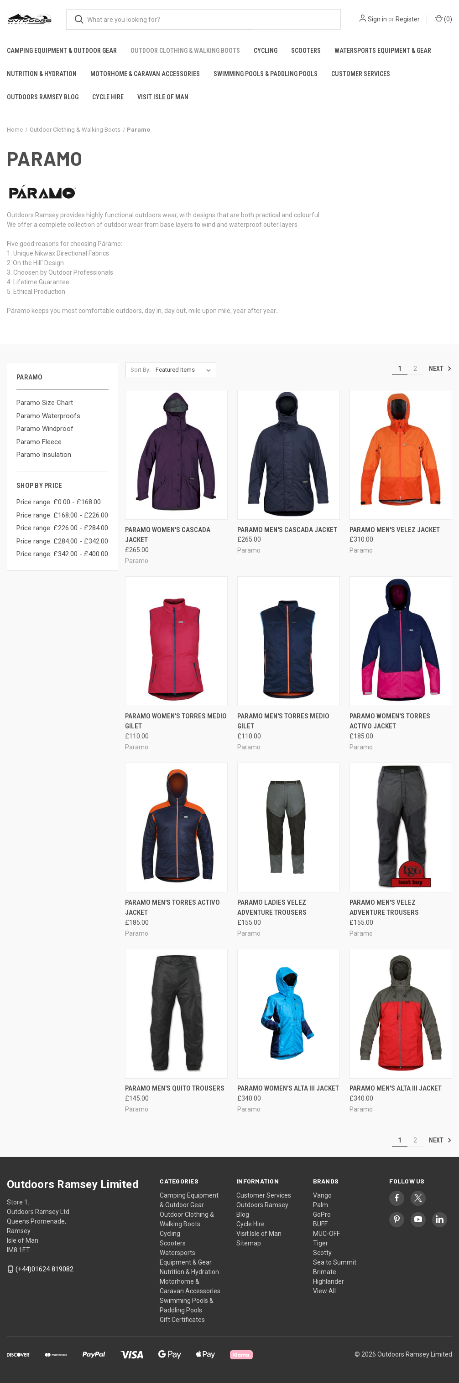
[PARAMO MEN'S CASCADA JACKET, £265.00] (288, 455)
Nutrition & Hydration (42, 73)
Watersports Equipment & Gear (382, 50)
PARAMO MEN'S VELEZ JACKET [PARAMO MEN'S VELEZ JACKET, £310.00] (394, 530)
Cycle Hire (108, 97)
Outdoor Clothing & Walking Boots (185, 50)
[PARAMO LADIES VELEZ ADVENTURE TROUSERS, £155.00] (288, 827)
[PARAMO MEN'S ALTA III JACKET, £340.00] (400, 1014)
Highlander (328, 1281)
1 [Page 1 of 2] (400, 368)
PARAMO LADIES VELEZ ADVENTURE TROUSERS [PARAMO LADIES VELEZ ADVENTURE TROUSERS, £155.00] (272, 907)
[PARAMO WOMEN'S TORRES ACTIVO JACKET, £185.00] (400, 641)
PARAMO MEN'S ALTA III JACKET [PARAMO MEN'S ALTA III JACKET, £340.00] (395, 1088)
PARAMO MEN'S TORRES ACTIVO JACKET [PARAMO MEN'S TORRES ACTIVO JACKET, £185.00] (172, 907)
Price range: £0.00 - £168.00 (58, 502)
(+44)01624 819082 (44, 1269)
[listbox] (185, 370)
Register (408, 19)
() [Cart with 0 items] (443, 19)
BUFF (320, 1224)
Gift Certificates (182, 1319)
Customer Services (360, 73)
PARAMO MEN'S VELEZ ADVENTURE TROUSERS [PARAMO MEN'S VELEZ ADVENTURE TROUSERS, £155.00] (384, 907)
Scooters (306, 50)
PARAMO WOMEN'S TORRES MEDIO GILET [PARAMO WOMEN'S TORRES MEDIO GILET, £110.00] (176, 721)
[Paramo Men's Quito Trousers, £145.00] (176, 1014)
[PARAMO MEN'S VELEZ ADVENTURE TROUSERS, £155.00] (400, 827)
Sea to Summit (334, 1262)
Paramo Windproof (44, 429)
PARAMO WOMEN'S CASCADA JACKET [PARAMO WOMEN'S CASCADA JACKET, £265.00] (167, 535)
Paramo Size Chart (44, 403)
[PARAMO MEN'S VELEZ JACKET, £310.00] (400, 455)
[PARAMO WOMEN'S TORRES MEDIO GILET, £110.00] (176, 641)
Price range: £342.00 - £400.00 (62, 554)
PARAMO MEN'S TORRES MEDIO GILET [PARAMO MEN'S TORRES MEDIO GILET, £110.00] (283, 721)
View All (324, 1291)
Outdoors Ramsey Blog (42, 97)
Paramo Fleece (39, 442)
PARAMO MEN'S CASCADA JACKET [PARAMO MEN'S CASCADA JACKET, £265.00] (287, 530)
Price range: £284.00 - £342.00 (62, 541)
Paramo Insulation (43, 455)
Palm (320, 1205)
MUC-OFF (326, 1233)
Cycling (265, 50)
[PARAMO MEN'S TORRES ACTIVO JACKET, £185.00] (176, 827)
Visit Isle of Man (162, 97)
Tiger (320, 1243)
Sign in (377, 19)
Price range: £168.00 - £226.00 (62, 515)
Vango (322, 1195)
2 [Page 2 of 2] (415, 368)
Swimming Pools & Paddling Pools (266, 73)
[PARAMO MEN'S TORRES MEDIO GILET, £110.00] (288, 641)
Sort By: (140, 369)
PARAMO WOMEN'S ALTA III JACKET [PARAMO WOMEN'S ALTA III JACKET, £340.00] (288, 1088)
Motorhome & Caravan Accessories (145, 73)
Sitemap (248, 1243)
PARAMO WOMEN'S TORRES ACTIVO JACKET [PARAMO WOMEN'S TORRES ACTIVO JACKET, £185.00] (389, 721)
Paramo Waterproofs (48, 416)
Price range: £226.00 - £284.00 (62, 528)
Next (440, 368)
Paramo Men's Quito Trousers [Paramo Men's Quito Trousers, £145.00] (174, 1088)
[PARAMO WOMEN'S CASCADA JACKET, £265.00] (176, 455)
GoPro (322, 1214)
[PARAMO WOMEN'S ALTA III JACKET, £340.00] (288, 1014)
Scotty (322, 1252)
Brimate (324, 1271)
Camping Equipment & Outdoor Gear (62, 50)
